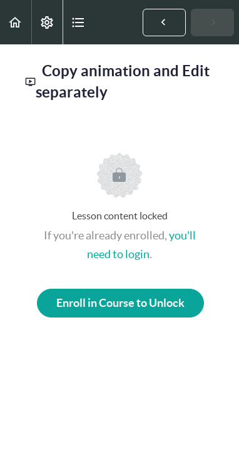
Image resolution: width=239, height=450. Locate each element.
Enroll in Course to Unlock (120, 302)
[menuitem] (47, 22)
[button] (15, 22)
